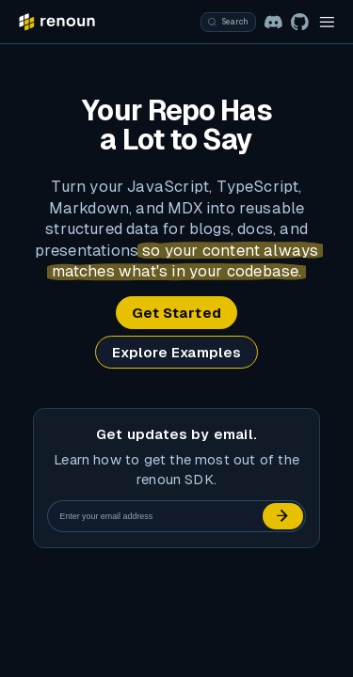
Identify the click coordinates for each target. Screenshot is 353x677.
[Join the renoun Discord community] (273, 22)
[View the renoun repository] (300, 22)
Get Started (176, 313)
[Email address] (156, 516)
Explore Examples (177, 352)
